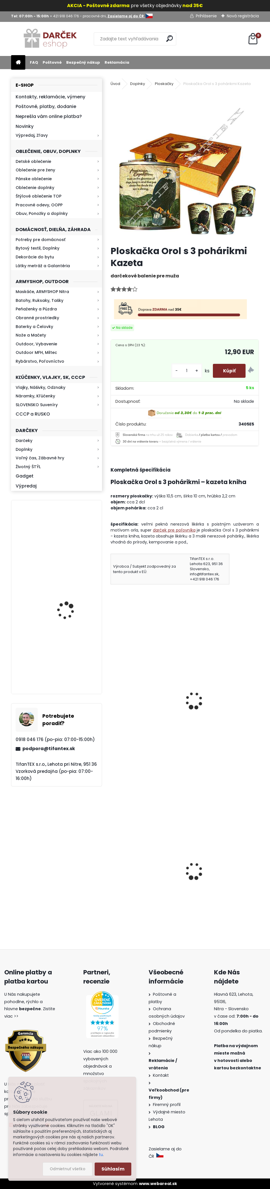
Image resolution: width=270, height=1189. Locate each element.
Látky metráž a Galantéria (43, 266)
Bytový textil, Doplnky (37, 248)
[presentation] (113, 693)
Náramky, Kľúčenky (35, 396)
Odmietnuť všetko (67, 1169)
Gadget (25, 476)
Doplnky (24, 449)
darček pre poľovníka (174, 530)
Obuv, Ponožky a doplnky (42, 213)
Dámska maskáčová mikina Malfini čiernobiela (221, 885)
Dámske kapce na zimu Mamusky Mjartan (140, 888)
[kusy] (184, 371)
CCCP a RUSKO (33, 414)
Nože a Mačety (31, 335)
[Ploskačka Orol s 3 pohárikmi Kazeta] (185, 166)
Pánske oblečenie (34, 179)
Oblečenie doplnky (35, 187)
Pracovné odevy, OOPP (39, 205)
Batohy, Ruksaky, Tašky (39, 300)
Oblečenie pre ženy (35, 170)
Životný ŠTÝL (28, 467)
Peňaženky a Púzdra (36, 309)
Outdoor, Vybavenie (36, 344)
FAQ (34, 62)
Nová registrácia (243, 16)
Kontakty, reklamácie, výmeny (50, 97)
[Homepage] (18, 62)
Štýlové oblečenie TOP (38, 196)
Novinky (25, 126)
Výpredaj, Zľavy (32, 135)
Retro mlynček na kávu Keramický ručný (71, 656)
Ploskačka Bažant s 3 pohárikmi (137, 700)
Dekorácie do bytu (35, 257)
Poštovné (52, 62)
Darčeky (24, 440)
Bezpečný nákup (83, 62)
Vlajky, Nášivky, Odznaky (40, 387)
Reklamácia (117, 62)
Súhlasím (112, 1169)
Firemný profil (167, 1104)
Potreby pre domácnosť (40, 239)
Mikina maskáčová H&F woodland (71, 605)
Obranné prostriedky (37, 318)
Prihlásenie (206, 16)
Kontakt (161, 1075)
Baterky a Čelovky (34, 326)
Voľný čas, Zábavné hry (40, 458)
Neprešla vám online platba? (49, 116)
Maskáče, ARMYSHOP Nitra (42, 291)
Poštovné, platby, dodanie (46, 106)
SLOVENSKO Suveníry (37, 405)
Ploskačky (164, 83)
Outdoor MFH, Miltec (36, 352)
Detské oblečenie (33, 161)
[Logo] (50, 39)
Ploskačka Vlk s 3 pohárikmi (221, 697)
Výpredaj (26, 486)
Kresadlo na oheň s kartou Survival (67, 540)
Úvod (115, 83)
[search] (169, 38)
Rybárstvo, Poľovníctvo (40, 361)
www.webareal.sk (158, 1183)
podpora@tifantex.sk (48, 748)
